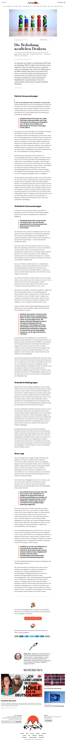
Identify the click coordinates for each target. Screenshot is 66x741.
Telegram (22, 733)
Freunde (24, 735)
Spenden (27, 618)
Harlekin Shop (41, 737)
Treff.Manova (24, 737)
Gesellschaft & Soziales (27, 6)
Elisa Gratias (9, 707)
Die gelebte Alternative (8, 701)
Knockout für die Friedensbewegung (54, 706)
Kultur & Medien (43, 6)
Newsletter (44, 733)
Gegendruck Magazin (33, 737)
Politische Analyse (46, 660)
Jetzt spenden (48, 720)
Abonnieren (18, 721)
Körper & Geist (50, 6)
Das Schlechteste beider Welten (53, 688)
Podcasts (32, 733)
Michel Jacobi (13, 707)
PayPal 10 (39, 618)
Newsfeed (38, 733)
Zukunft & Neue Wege (58, 6)
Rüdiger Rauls (19, 87)
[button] (16, 636)
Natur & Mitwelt (36, 6)
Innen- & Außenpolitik (7, 6)
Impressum (34, 735)
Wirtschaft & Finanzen (17, 6)
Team (29, 735)
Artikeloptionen (45, 39)
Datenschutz (41, 735)
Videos (27, 733)
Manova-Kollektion (24, 632)
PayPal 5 (33, 618)
